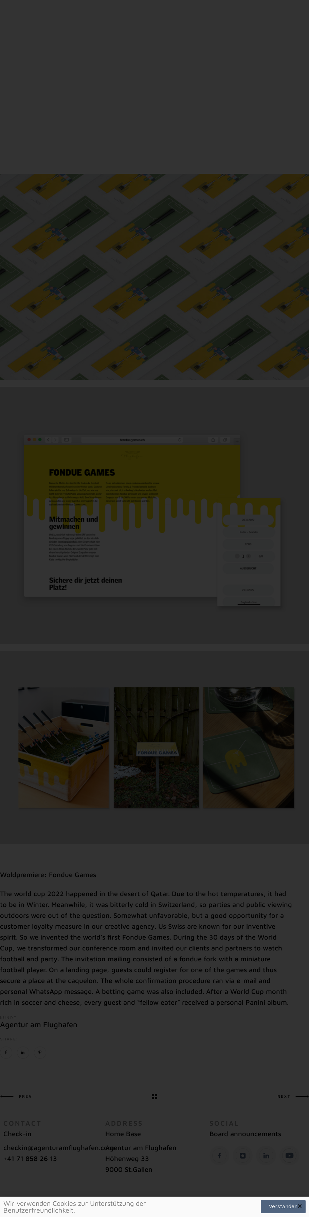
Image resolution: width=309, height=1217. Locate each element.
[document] (154, 608)
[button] (299, 1206)
